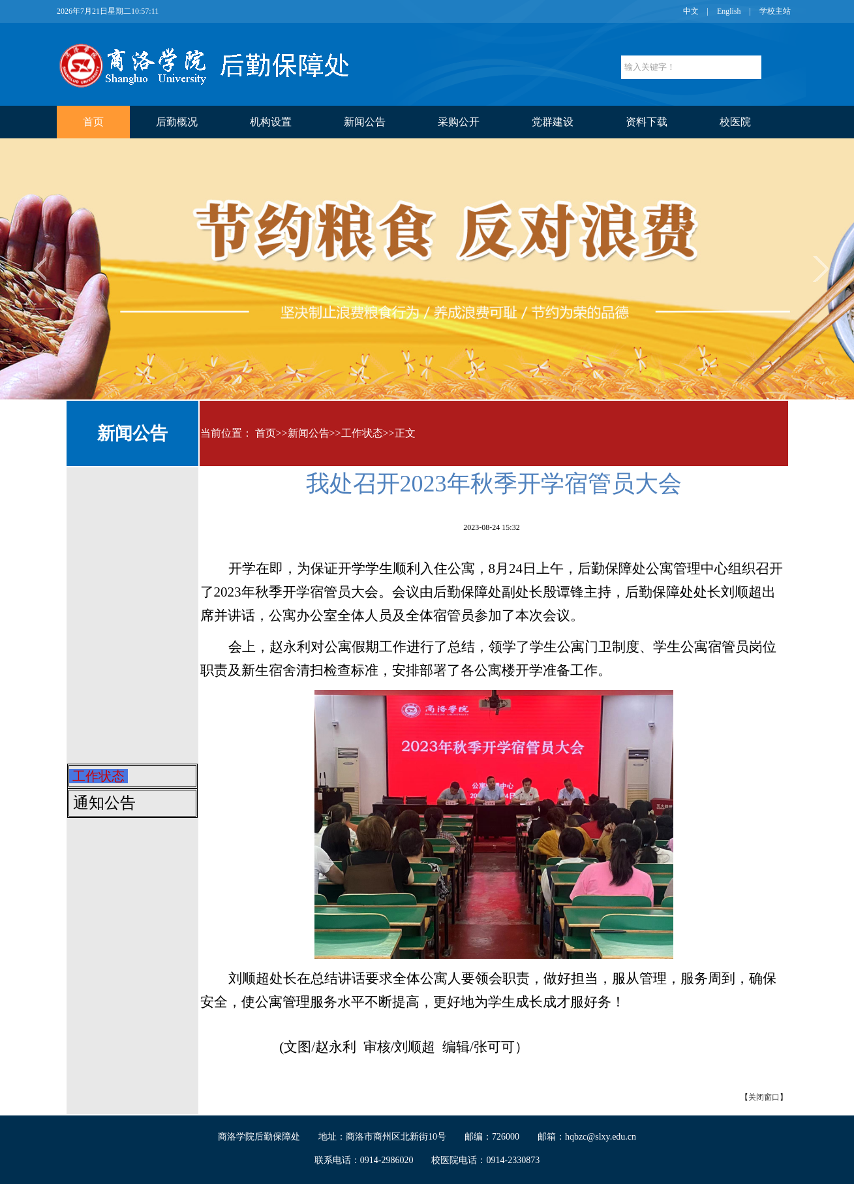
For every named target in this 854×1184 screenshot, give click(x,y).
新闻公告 (365, 121)
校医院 (735, 121)
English (729, 11)
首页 (93, 121)
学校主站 (775, 11)
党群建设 (552, 121)
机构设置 (271, 121)
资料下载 (646, 121)
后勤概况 (177, 121)
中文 (691, 11)
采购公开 (459, 121)
